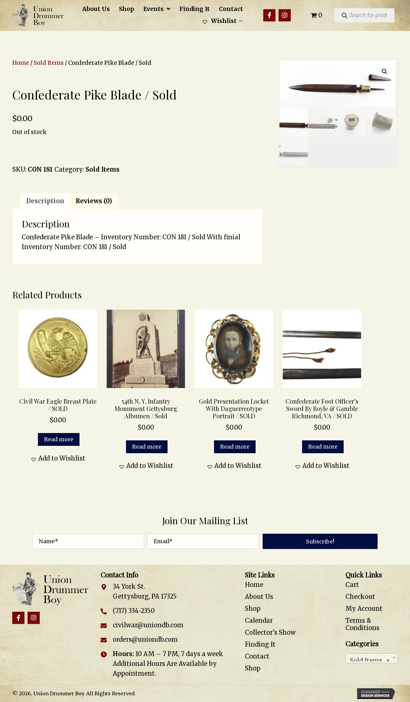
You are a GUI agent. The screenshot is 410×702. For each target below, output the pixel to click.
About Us (259, 596)
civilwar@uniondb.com (148, 625)
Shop (252, 608)
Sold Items (49, 62)
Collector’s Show (270, 632)
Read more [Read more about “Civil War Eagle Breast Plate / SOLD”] (58, 439)
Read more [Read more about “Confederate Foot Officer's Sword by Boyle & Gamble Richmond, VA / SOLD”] (323, 446)
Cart (352, 584)
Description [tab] (45, 201)
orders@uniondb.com (145, 639)
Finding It (260, 644)
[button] (269, 15)
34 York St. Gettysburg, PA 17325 (145, 591)
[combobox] (371, 658)
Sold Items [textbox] (370, 659)
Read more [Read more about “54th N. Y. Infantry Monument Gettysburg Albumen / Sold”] (146, 446)
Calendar (259, 620)
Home (20, 62)
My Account (363, 608)
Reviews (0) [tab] (94, 201)
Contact (257, 656)
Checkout (360, 596)
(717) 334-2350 (134, 610)
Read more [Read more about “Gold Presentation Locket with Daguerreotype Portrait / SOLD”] (234, 446)
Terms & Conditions (362, 624)
